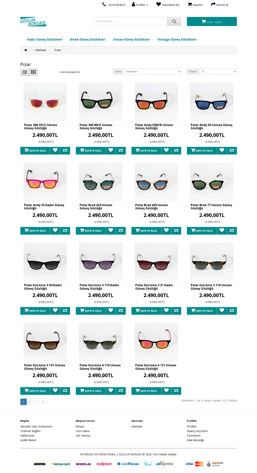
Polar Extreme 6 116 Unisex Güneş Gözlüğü (100, 367)
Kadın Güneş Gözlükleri (44, 39)
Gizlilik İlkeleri (28, 440)
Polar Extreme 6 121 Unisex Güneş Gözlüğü (155, 367)
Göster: (193, 71)
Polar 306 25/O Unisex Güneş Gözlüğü (40, 126)
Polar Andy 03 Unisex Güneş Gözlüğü (211, 126)
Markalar (40, 50)
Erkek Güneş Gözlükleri (87, 39)
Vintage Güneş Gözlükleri (177, 39)
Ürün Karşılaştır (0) (70, 72)
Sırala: (118, 71)
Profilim (191, 426)
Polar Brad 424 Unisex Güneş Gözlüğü (96, 206)
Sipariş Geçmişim (197, 431)
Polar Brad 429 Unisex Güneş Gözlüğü (151, 206)
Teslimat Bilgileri (30, 431)
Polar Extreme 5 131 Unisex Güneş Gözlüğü (44, 367)
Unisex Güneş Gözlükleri (131, 39)
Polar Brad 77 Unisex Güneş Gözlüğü (211, 206)
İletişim (80, 426)
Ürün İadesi (83, 431)
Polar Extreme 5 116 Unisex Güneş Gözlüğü (211, 287)
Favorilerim (194, 435)
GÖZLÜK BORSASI (130, 454)
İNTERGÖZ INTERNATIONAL (98, 454)
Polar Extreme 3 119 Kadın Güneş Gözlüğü (99, 287)
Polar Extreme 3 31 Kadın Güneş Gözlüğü (154, 287)
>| (43, 402)
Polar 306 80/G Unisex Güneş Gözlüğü (96, 126)
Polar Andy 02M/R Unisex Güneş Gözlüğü (154, 126)
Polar (58, 50)
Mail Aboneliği (195, 440)
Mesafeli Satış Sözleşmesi (36, 426)
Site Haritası (83, 435)
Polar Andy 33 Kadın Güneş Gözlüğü (44, 206)
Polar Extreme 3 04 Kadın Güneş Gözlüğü (43, 287)
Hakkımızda (27, 435)
